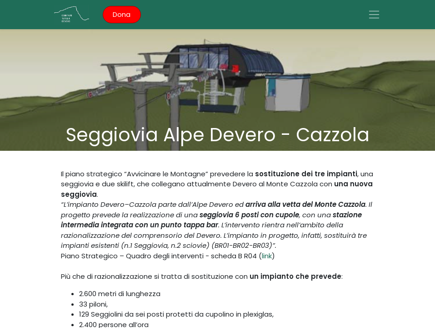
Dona (121, 14)
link (267, 256)
